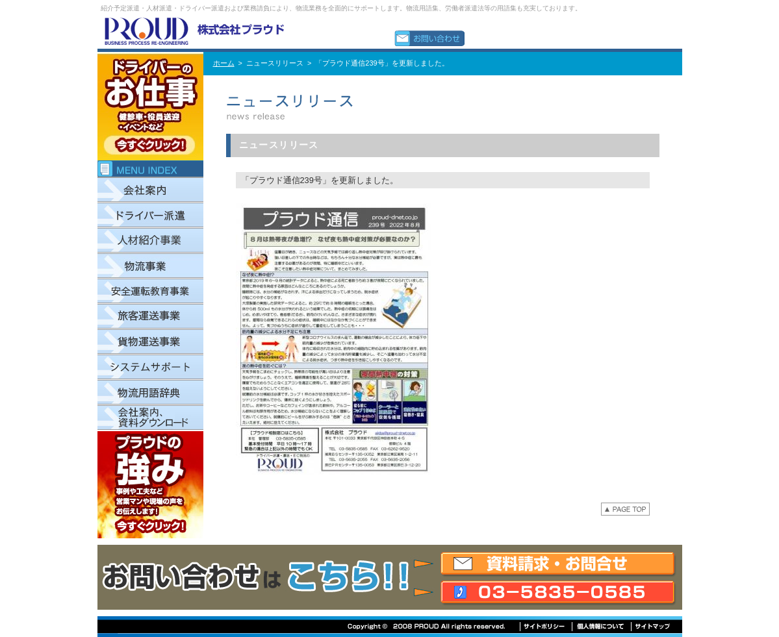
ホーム (224, 63)
